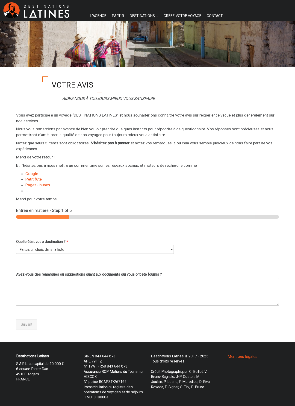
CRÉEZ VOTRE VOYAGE (182, 16)
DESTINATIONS (144, 16)
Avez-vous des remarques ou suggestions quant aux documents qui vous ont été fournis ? (89, 274)
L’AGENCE (98, 16)
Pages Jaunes (37, 185)
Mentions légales (242, 356)
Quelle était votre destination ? (42, 242)
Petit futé (33, 179)
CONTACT (215, 16)
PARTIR (118, 16)
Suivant (26, 324)
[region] (147, 44)
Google (31, 173)
